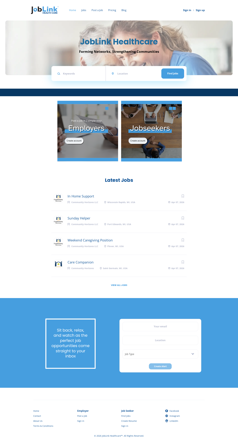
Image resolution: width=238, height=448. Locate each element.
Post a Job (97, 10)
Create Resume (129, 420)
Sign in (187, 10)
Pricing (112, 10)
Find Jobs (172, 73)
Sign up (200, 10)
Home (72, 10)
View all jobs (119, 285)
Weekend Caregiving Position (90, 240)
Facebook (174, 410)
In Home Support (81, 196)
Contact (37, 415)
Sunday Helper (79, 218)
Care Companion (81, 262)
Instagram (175, 415)
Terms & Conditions (43, 425)
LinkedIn (174, 420)
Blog (123, 10)
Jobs (83, 10)
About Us (37, 420)
